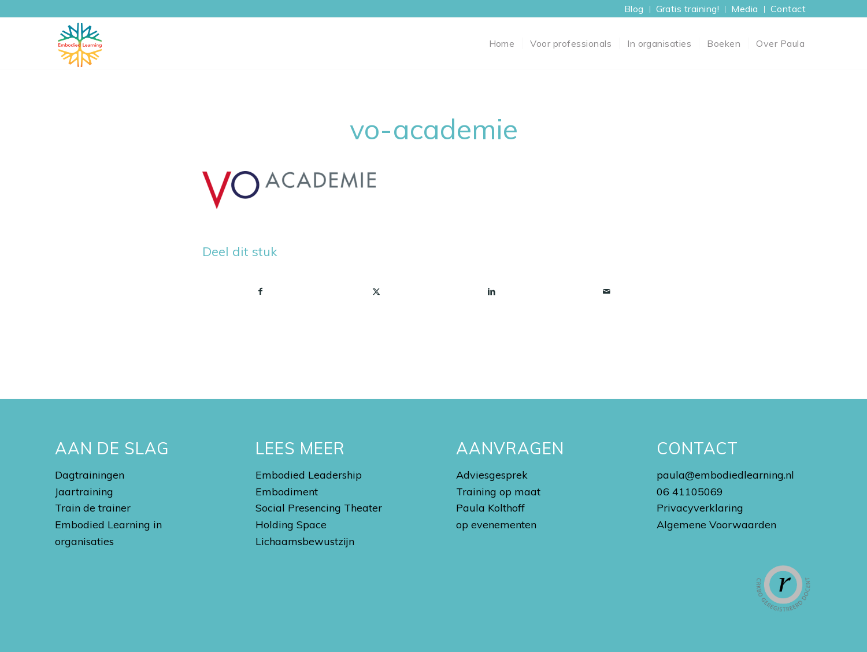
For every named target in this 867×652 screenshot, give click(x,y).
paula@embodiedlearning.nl (725, 474)
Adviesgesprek (492, 474)
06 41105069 (690, 491)
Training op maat (498, 491)
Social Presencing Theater (318, 507)
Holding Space (291, 524)
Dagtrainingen (89, 474)
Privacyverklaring (700, 507)
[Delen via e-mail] (607, 291)
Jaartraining (84, 491)
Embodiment (286, 491)
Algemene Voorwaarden (716, 524)
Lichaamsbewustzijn (304, 541)
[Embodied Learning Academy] (80, 43)
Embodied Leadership (308, 474)
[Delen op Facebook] (260, 291)
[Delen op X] (376, 291)
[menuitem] (634, 9)
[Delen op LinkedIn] (491, 291)
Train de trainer (93, 507)
